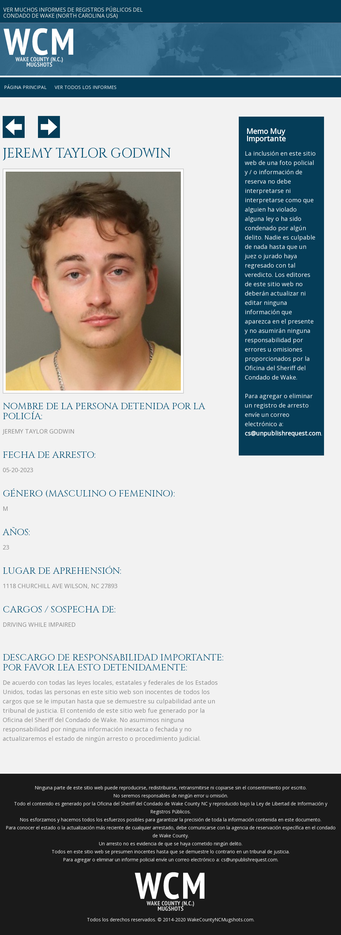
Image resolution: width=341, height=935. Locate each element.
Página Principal (25, 87)
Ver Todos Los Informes (86, 87)
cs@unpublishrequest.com (249, 859)
